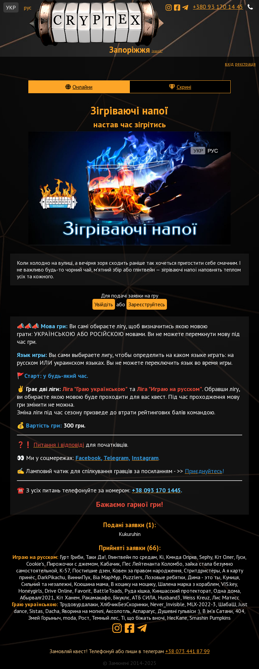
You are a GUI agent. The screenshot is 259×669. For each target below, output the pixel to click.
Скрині (184, 86)
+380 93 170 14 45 (218, 6)
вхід (229, 64)
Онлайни (82, 86)
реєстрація (245, 64)
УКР (11, 7)
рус (27, 7)
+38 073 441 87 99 (187, 651)
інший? (157, 51)
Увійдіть (103, 304)
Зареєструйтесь (146, 304)
